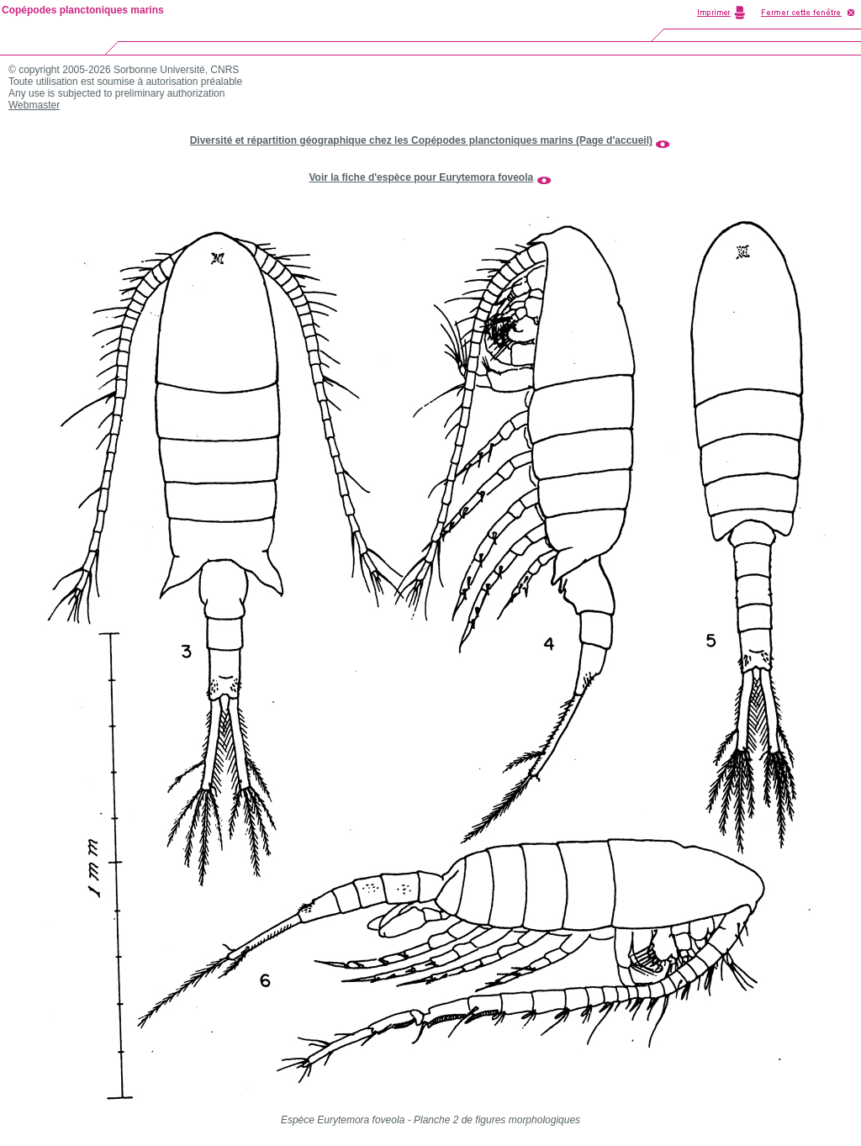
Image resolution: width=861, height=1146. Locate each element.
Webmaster (34, 105)
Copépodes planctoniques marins (83, 10)
